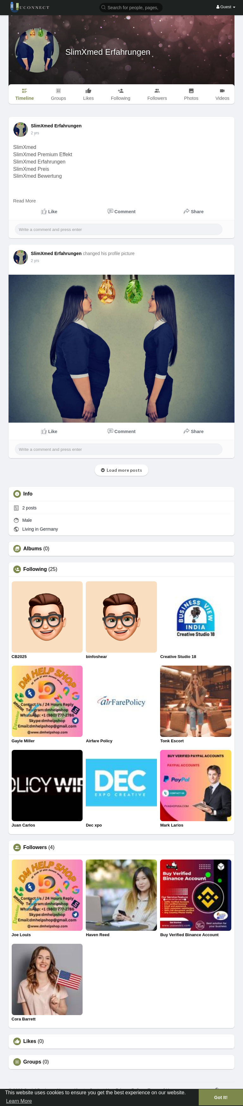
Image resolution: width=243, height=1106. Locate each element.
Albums (32, 548)
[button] (131, 7)
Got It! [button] (220, 1097)
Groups (32, 1061)
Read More (24, 200)
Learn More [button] (19, 1101)
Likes (29, 1041)
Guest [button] (226, 6)
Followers (35, 847)
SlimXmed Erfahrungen (108, 52)
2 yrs (35, 133)
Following (35, 569)
